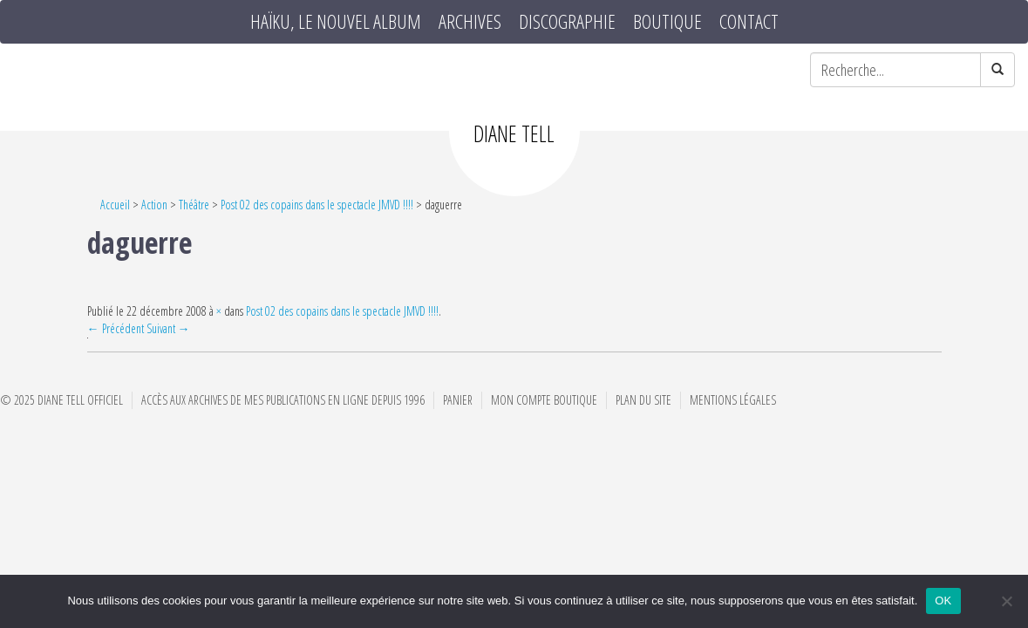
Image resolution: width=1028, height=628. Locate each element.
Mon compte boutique (544, 400)
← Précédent (115, 328)
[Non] (1006, 601)
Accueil (115, 204)
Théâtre (194, 204)
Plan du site (643, 400)
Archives (470, 22)
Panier (458, 400)
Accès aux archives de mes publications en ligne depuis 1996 (283, 400)
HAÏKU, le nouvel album (335, 22)
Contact (749, 22)
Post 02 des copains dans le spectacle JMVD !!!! (317, 204)
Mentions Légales (733, 400)
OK (943, 600)
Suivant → (168, 328)
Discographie (567, 22)
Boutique (667, 22)
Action (154, 204)
